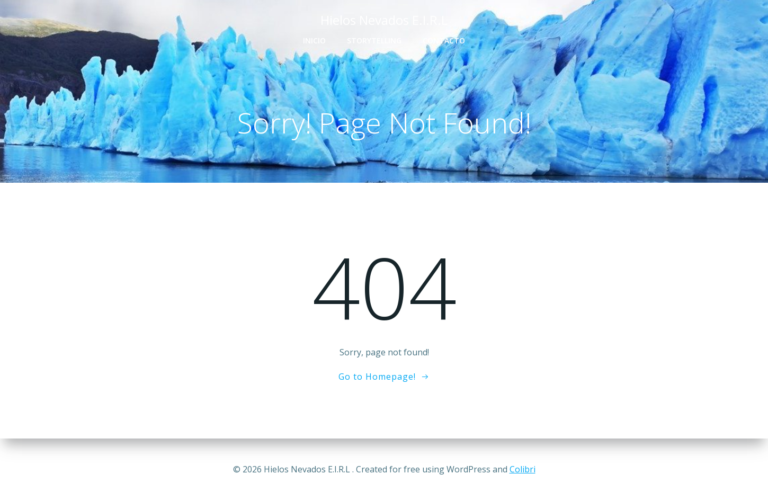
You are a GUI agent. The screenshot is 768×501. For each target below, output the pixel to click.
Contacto (444, 40)
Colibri (522, 469)
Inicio (314, 40)
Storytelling (374, 40)
